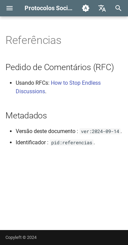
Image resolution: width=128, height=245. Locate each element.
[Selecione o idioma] (102, 8)
